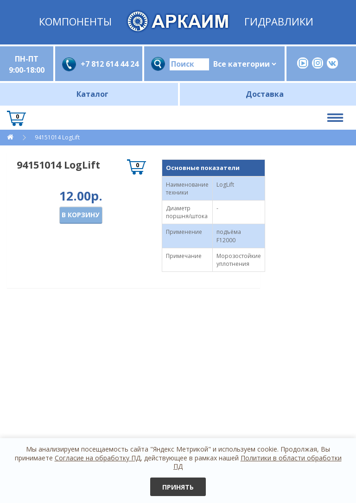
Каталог (92, 94)
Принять (178, 487)
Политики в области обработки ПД (257, 462)
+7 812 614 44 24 (108, 64)
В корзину (80, 214)
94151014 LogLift (56, 137)
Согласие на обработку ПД (97, 457)
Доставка (265, 94)
